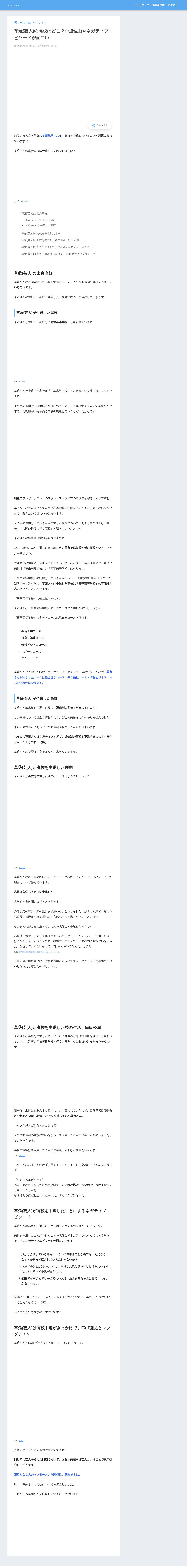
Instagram (22, 868)
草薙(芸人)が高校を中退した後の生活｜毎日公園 (51, 240)
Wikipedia (22, 381)
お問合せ (173, 5)
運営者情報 (158, 5)
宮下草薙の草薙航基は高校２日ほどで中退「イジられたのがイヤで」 (39, 952)
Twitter (21, 1441)
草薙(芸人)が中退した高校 (41, 220)
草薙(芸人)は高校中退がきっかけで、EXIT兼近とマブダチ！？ (60, 253)
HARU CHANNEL (24, 5)
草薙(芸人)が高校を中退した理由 (42, 233)
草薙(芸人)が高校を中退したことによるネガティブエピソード (60, 246)
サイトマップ (141, 5)
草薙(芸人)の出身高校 (35, 213)
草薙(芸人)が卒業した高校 (41, 225)
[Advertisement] (39, 178)
